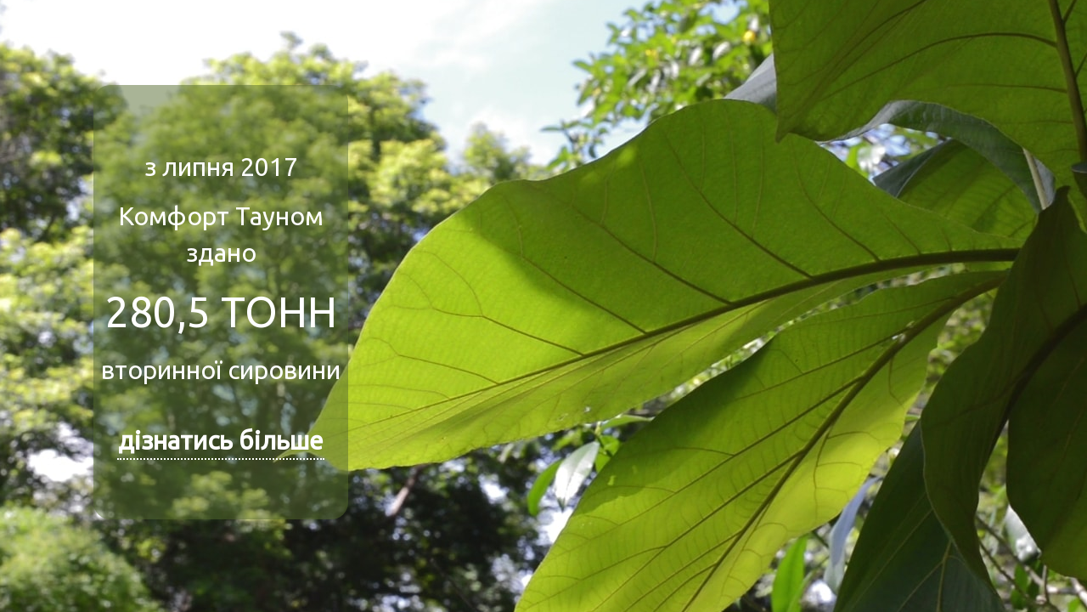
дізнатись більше (221, 440)
